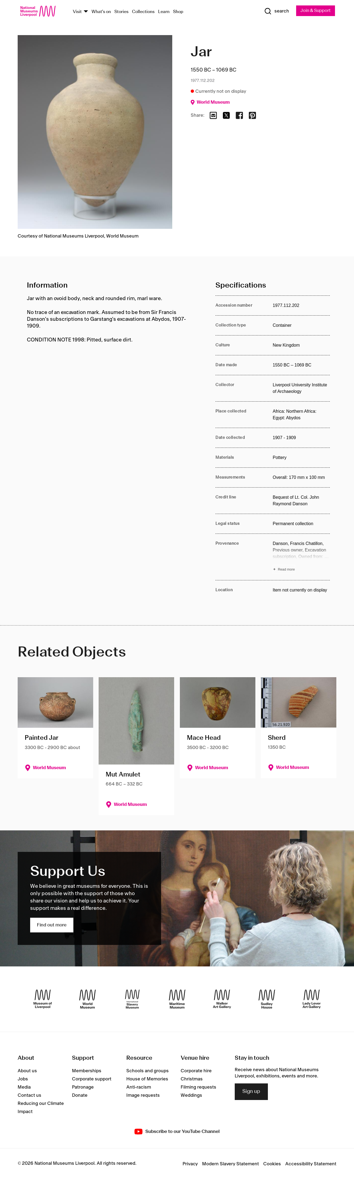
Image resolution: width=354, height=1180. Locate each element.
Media (24, 1087)
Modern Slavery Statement (230, 1164)
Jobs (23, 1079)
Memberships (86, 1071)
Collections (143, 12)
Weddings (191, 1095)
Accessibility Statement (310, 1164)
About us (27, 1071)
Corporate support (91, 1079)
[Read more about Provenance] (301, 557)
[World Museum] (87, 999)
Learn (164, 12)
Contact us (29, 1095)
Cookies (272, 1164)
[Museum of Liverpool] (43, 999)
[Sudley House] (267, 999)
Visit (77, 12)
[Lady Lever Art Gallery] (312, 999)
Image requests (143, 1095)
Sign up (251, 1092)
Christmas (192, 1079)
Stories (121, 12)
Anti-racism (138, 1087)
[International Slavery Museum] (132, 999)
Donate (79, 1095)
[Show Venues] (86, 12)
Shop (178, 12)
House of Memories (147, 1079)
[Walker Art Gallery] (222, 999)
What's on (101, 12)
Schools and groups (147, 1071)
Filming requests (198, 1087)
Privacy (190, 1164)
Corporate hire (196, 1071)
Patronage (83, 1087)
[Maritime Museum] (177, 999)
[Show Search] (274, 11)
